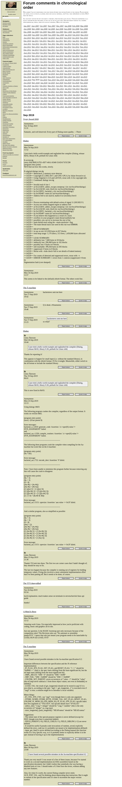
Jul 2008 (51, 29)
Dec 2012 (27, 50)
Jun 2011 (75, 41)
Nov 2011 (51, 44)
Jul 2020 (51, 83)
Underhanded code (8, 57)
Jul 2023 (84, 95)
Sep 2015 (35, 62)
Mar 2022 (84, 89)
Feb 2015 (43, 59)
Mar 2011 (51, 41)
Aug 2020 (59, 83)
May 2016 (36, 65)
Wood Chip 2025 (7, 150)
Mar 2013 (51, 50)
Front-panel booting (8, 96)
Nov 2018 (84, 74)
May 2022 (36, 92)
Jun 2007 (27, 26)
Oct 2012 (75, 47)
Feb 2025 (43, 104)
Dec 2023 (60, 98)
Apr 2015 (59, 59)
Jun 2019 (76, 77)
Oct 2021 (43, 89)
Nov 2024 (84, 101)
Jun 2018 (44, 74)
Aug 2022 (59, 92)
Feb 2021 (43, 86)
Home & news (7, 23)
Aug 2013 (27, 53)
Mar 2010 (84, 35)
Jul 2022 (51, 92)
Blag (4, 37)
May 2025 (68, 104)
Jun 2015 (76, 59)
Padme (5, 117)
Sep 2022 (67, 92)
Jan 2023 (35, 95)
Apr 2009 (59, 32)
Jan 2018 (68, 71)
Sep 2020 (67, 83)
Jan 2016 (68, 62)
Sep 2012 (67, 47)
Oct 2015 (43, 62)
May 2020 (36, 83)
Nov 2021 (52, 89)
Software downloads (8, 55)
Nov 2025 (52, 107)
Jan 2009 (35, 32)
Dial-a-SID (6, 87)
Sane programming (8, 50)
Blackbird (5, 74)
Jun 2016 (44, 65)
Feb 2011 (43, 41)
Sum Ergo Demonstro (9, 138)
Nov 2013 (52, 53)
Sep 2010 (67, 38)
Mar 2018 (84, 71)
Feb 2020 (76, 80)
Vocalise (5, 142)
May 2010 (36, 38)
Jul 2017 (84, 68)
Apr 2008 (27, 29)
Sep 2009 (35, 35)
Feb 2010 (76, 35)
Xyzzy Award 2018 (31, 119)
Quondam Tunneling (8, 127)
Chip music (6, 38)
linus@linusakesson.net (9, 175)
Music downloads (8, 45)
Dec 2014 (27, 59)
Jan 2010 (68, 35)
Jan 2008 (68, 26)
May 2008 (36, 29)
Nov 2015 (52, 62)
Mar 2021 (51, 86)
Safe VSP (5, 132)
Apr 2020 (27, 83)
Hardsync (5, 102)
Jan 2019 (35, 77)
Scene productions (8, 52)
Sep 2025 (35, 107)
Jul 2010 (51, 38)
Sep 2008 (67, 29)
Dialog (4, 89)
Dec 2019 (60, 80)
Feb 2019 (43, 77)
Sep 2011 (35, 44)
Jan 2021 (35, 86)
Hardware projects (8, 43)
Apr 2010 (27, 38)
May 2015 (68, 59)
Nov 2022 (84, 92)
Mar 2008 (84, 26)
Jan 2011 (35, 41)
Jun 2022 (44, 92)
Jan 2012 (67, 44)
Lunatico (5, 109)
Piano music (6, 48)
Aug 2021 (27, 89)
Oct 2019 (43, 80)
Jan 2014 (68, 53)
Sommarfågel (6, 135)
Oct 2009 (43, 35)
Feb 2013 (43, 50)
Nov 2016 (84, 65)
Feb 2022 (76, 89)
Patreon (5, 156)
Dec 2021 (60, 89)
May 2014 (36, 56)
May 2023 (68, 95)
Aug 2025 (27, 107)
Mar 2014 (84, 53)
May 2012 (36, 47)
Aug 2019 (27, 80)
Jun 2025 (76, 104)
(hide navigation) (11, 11)
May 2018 (36, 74)
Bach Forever (6, 71)
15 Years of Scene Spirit (10, 63)
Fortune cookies (7, 31)
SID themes (6, 32)
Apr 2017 (59, 68)
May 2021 (68, 86)
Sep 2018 (67, 74)
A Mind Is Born (7, 66)
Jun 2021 (76, 86)
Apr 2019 (59, 77)
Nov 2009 (52, 35)
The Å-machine (29, 288)
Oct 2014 (75, 56)
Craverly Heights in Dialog (10, 86)
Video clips (6, 58)
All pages (5, 26)
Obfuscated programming (10, 47)
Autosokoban (6, 68)
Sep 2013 (35, 53)
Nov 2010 (84, 38)
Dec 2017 (60, 71)
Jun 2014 (44, 56)
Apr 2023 (59, 95)
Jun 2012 (44, 47)
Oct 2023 (43, 98)
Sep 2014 (67, 56)
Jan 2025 (35, 104)
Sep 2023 (35, 98)
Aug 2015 (27, 62)
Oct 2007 (43, 26)
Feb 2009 (43, 32)
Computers (6, 82)
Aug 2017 (27, 71)
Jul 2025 (84, 104)
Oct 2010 (75, 38)
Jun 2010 (44, 38)
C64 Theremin (7, 78)
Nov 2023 (52, 98)
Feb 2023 (43, 95)
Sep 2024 (67, 101)
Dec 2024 (27, 104)
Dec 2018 (27, 77)
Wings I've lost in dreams (10, 146)
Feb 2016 (76, 62)
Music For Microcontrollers (10, 114)
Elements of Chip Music (9, 91)
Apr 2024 (27, 101)
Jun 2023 (76, 95)
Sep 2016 (67, 65)
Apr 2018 (27, 74)
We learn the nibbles (9, 145)
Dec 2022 (27, 95)
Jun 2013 (76, 50)
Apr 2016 (27, 65)
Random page (7, 24)
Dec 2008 (27, 32)
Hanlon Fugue (7, 101)
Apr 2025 (59, 104)
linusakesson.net (11, 9)
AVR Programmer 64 (9, 69)
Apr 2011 (59, 41)
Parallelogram (7, 119)
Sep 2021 (35, 89)
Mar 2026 (84, 107)
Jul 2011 (83, 41)
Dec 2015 (60, 62)
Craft (4, 84)
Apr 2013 (59, 50)
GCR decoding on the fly (10, 97)
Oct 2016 (75, 65)
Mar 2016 (84, 62)
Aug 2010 (59, 38)
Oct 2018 (75, 74)
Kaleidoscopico (7, 105)
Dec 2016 (27, 68)
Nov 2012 (84, 47)
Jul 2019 (84, 77)
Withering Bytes (7, 148)
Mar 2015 (51, 59)
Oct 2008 (75, 29)
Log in (4, 164)
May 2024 (36, 101)
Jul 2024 (51, 101)
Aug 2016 (59, 65)
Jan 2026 (68, 107)
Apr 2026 (27, 110)
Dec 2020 (27, 86)
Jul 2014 (51, 56)
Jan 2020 (68, 80)
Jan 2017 (35, 68)
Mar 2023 (51, 95)
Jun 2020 (44, 83)
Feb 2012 (75, 44)
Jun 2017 (76, 68)
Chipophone (6, 40)
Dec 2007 (60, 26)
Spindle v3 (6, 137)
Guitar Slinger (7, 99)
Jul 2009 (84, 32)
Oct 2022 (75, 92)
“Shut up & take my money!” (11, 154)
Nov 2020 (84, 83)
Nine (4, 115)
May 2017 (68, 68)
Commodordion (7, 81)
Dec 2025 (60, 107)
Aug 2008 (59, 29)
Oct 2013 (43, 53)
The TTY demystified (32, 583)
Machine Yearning (8, 110)
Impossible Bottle (8, 104)
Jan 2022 (68, 89)
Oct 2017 (43, 71)
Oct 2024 (75, 101)
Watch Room (6, 143)
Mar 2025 (51, 104)
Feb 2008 (75, 26)
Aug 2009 (27, 35)
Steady (5, 158)
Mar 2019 (51, 77)
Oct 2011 (43, 44)
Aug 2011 (27, 44)
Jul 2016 (51, 65)
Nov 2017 (52, 71)
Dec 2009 (60, 35)
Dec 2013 (60, 53)
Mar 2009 (51, 32)
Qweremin (6, 128)
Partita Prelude (7, 120)
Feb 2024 (76, 98)
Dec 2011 (60, 44)
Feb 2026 (76, 107)
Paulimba (5, 122)
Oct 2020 (75, 83)
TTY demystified (7, 140)
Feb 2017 (43, 68)
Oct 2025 (43, 107)
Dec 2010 (27, 41)
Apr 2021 (59, 86)
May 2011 (68, 41)
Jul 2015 (84, 59)
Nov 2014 (84, 56)
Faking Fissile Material (9, 92)
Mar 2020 (84, 80)
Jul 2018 (51, 74)
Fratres (5, 94)
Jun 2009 (76, 32)
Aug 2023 (27, 98)
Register (5, 162)
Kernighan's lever (8, 107)
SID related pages (8, 53)
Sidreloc (5, 133)
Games (5, 42)
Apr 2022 (27, 92)
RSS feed (5, 170)
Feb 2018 (76, 71)
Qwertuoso (6, 130)
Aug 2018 (59, 74)
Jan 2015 (35, 59)
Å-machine (6, 64)
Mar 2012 (84, 44)
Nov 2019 (52, 80)
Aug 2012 (59, 47)
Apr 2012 (27, 47)
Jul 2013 (84, 50)
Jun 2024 (44, 101)
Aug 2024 (59, 101)
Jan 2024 (68, 98)
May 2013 (68, 50)
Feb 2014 (76, 53)
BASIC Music (6, 73)
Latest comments (8, 166)
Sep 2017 (35, 71)
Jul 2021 (84, 86)
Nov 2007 (51, 26)
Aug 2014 (59, 56)
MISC (4, 112)
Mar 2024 (84, 98)
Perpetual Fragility (8, 124)
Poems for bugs (7, 125)
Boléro (4, 76)
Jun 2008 (44, 29)
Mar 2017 (51, 68)
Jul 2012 (51, 47)
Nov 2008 (84, 29)
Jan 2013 (35, 50)
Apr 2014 (27, 56)
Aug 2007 (35, 26)
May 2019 (68, 77)
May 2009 (68, 32)
